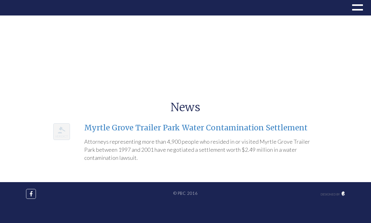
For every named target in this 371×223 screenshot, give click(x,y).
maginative (343, 193)
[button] (357, 8)
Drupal (25, 7)
